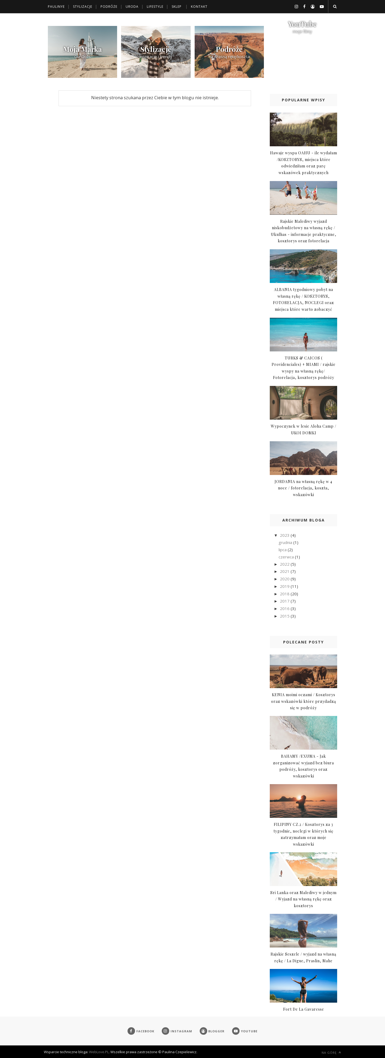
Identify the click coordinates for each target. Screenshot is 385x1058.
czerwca (287, 556)
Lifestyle (155, 6)
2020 (285, 578)
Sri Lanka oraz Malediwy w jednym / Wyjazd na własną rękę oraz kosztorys (303, 899)
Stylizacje (82, 6)
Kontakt (199, 6)
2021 (285, 571)
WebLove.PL (99, 1051)
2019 (285, 586)
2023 (285, 535)
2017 (285, 601)
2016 (285, 608)
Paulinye (56, 6)
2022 (285, 564)
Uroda (132, 6)
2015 (285, 616)
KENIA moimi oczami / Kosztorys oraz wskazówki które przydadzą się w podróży (303, 701)
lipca (283, 549)
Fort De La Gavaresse (303, 1009)
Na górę (331, 1053)
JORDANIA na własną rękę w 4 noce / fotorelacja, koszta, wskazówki (303, 488)
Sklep (177, 6)
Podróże (109, 6)
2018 (285, 593)
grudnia (286, 542)
